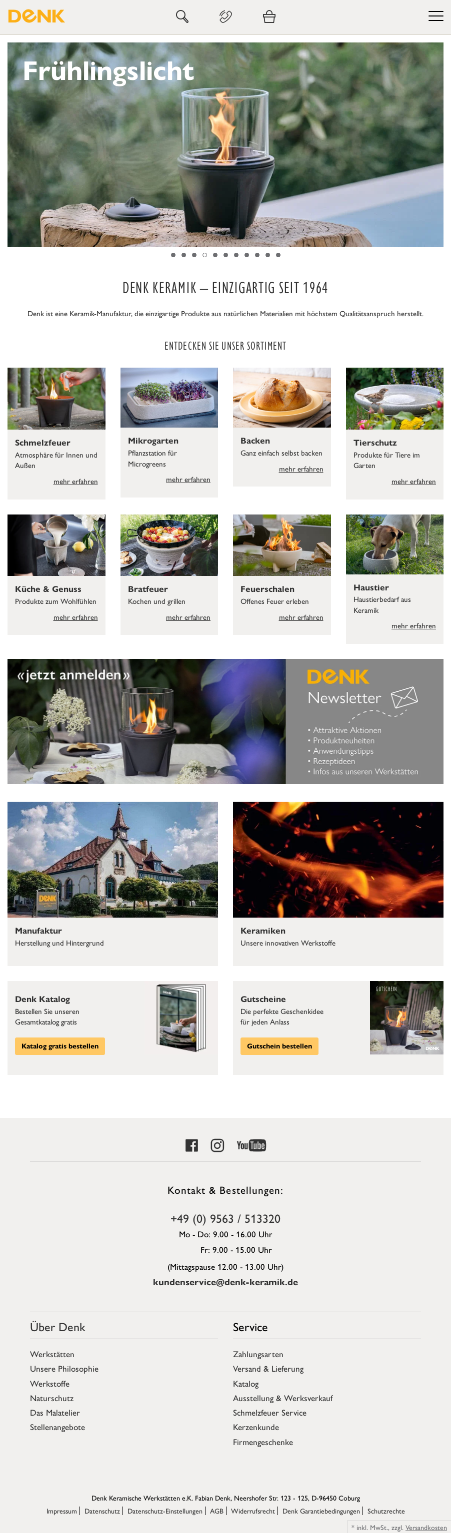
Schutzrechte (386, 1511)
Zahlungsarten (258, 1354)
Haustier (371, 587)
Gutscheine (263, 999)
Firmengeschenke (263, 1442)
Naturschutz (52, 1398)
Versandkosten (426, 1527)
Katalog (245, 1383)
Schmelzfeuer (42, 443)
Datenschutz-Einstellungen (165, 1511)
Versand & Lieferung (268, 1368)
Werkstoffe (50, 1383)
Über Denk (58, 1326)
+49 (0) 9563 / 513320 (225, 1217)
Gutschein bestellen (279, 1046)
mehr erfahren (76, 481)
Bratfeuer (148, 589)
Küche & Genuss (48, 589)
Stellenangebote (57, 1427)
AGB (217, 1511)
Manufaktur (38, 931)
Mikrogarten (153, 441)
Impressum (61, 1511)
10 (268, 255)
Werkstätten (52, 1354)
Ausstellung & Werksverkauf (282, 1398)
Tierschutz (375, 443)
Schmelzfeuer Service (269, 1412)
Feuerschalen (267, 589)
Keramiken (263, 931)
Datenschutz (102, 1511)
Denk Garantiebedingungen (321, 1511)
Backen (255, 441)
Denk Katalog (42, 999)
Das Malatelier (55, 1412)
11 (278, 255)
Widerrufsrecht (253, 1511)
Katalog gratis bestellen (60, 1046)
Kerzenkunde (256, 1427)
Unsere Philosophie (64, 1368)
